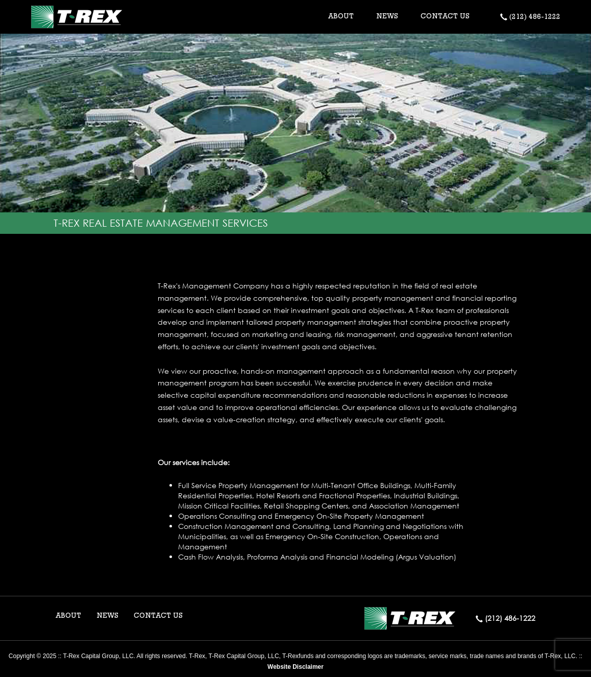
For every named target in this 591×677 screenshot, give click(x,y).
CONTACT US (445, 16)
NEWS (387, 16)
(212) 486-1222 (530, 17)
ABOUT (68, 616)
